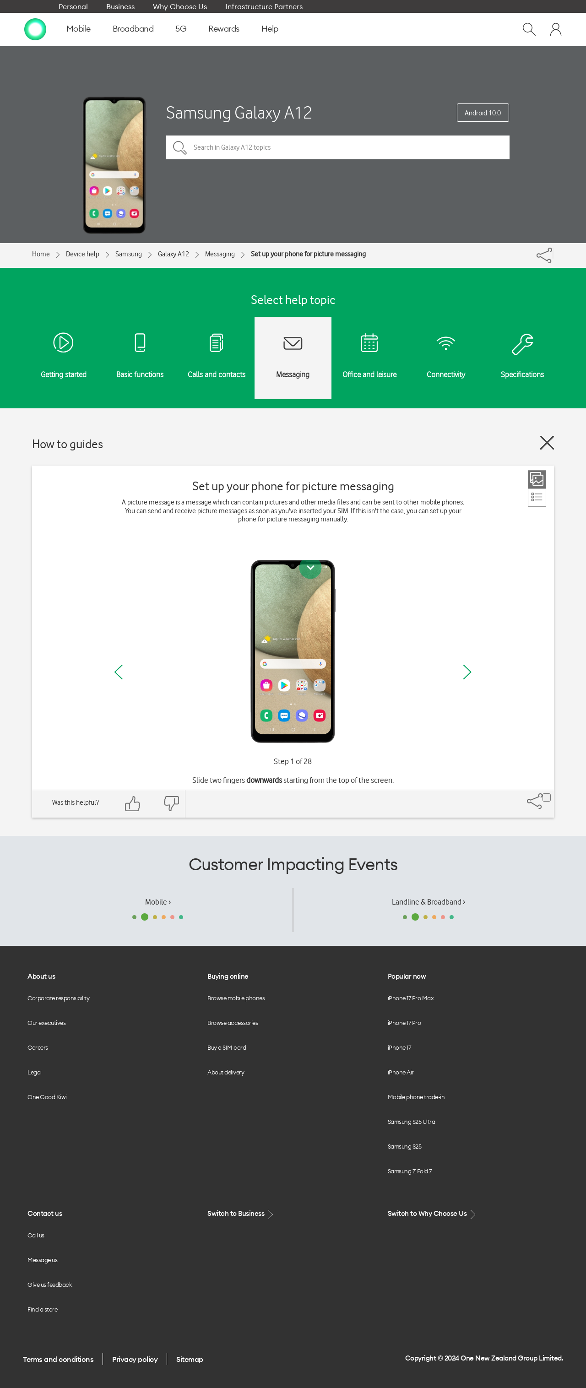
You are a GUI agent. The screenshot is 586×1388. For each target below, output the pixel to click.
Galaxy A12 (173, 254)
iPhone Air (401, 1072)
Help (269, 28)
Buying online (228, 976)
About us (41, 976)
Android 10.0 (483, 113)
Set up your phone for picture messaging (308, 254)
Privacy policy (134, 1359)
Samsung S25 (405, 1146)
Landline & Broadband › (428, 901)
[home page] (35, 28)
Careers (37, 1047)
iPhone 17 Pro (404, 1022)
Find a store (42, 1309)
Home (41, 254)
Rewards (223, 28)
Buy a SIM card (226, 1047)
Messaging (220, 254)
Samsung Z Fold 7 (410, 1171)
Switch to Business (241, 1214)
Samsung (128, 254)
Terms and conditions (58, 1359)
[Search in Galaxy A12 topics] (338, 147)
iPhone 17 (399, 1047)
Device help (82, 254)
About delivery (225, 1072)
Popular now (407, 976)
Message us (42, 1259)
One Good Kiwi (47, 1097)
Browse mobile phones (236, 998)
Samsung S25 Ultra (411, 1121)
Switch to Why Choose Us (432, 1214)
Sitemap (189, 1359)
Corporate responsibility (58, 998)
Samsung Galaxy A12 (239, 112)
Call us (35, 1235)
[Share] (553, 253)
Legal (34, 1072)
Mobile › (158, 901)
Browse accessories (232, 1022)
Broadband (133, 28)
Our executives (46, 1022)
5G (180, 28)
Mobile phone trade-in (416, 1097)
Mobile (78, 28)
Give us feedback (49, 1284)
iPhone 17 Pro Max (411, 998)
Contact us (44, 1213)
